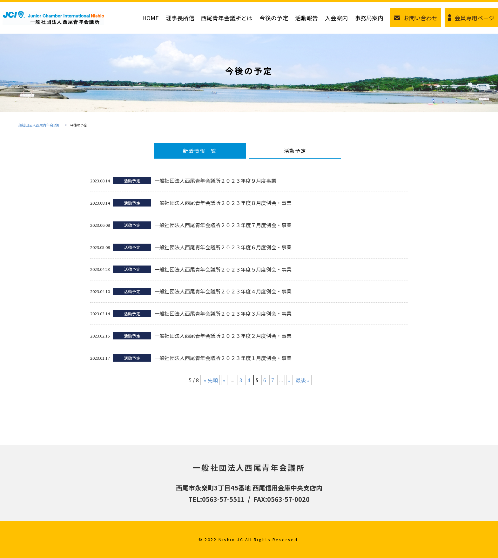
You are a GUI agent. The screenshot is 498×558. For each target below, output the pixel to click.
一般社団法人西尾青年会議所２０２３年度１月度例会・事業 (223, 358)
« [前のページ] (224, 380)
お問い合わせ (420, 18)
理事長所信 (180, 18)
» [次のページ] (289, 380)
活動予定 (295, 150)
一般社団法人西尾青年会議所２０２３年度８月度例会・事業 (223, 203)
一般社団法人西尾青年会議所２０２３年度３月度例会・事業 (223, 313)
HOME (150, 18)
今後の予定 (273, 18)
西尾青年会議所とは (226, 18)
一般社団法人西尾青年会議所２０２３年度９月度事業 (215, 180)
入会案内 (336, 18)
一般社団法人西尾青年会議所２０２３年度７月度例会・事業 (223, 225)
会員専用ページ (474, 18)
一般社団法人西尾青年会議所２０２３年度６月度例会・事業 (223, 247)
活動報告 (306, 18)
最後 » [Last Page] (303, 380)
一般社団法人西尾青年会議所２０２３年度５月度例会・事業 (223, 269)
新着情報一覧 (200, 150)
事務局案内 (369, 18)
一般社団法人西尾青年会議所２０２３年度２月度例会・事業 (223, 335)
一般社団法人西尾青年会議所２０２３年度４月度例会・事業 (223, 291)
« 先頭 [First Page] (211, 380)
